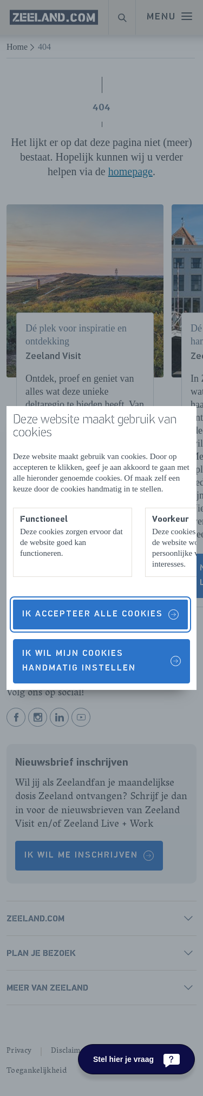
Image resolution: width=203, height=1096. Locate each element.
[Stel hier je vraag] (136, 1059)
